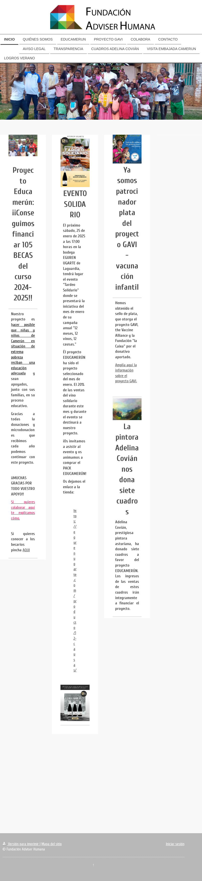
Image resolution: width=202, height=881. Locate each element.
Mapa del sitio (51, 844)
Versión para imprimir (21, 844)
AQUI (26, 550)
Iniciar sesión (175, 844)
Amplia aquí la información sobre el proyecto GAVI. (126, 373)
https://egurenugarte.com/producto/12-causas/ (75, 590)
